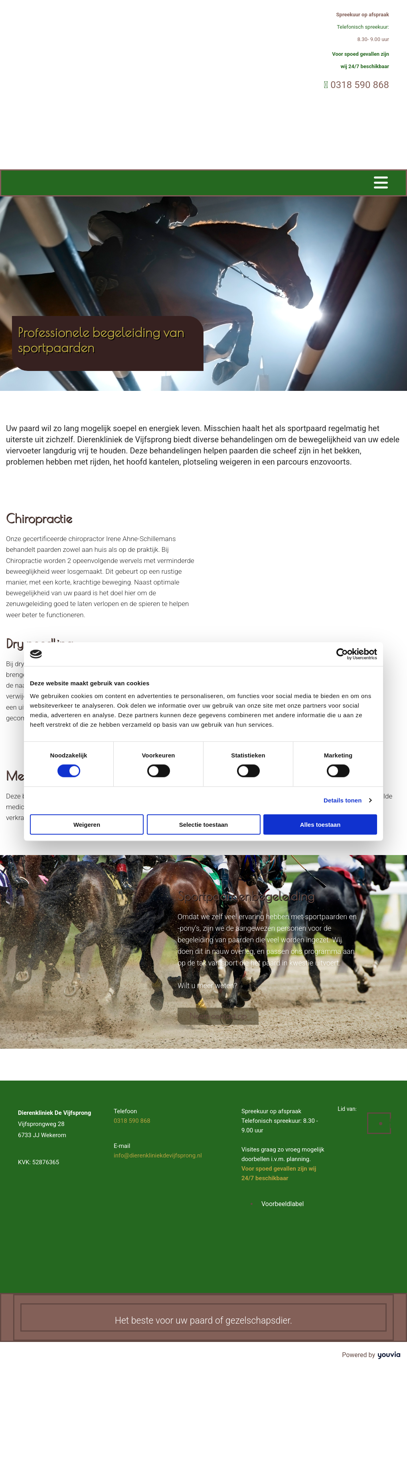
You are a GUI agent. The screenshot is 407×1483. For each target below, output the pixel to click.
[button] (218, 1016)
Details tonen (343, 800)
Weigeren (86, 824)
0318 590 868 (359, 84)
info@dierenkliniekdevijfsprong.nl (158, 1155)
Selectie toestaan (203, 824)
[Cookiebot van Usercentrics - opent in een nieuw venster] (342, 654)
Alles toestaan (320, 824)
